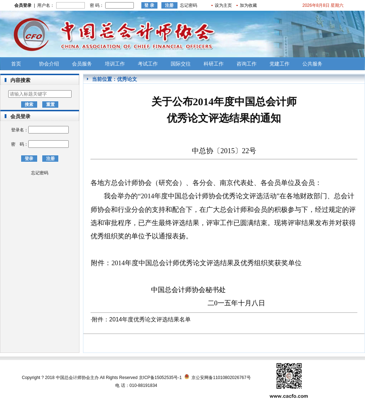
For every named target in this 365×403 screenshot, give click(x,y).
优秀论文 (127, 79)
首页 (16, 64)
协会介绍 (49, 64)
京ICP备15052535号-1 (160, 377)
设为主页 (223, 5)
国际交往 (181, 64)
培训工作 (115, 64)
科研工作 (214, 64)
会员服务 (82, 64)
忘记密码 (188, 5)
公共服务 (312, 64)
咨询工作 (247, 64)
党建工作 (279, 64)
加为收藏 (248, 5)
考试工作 (148, 64)
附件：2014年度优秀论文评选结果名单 (141, 319)
